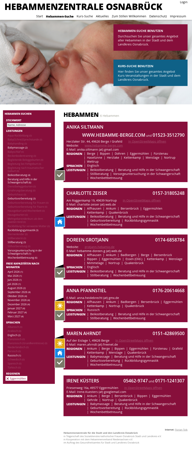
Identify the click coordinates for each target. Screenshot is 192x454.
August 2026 (17, 288)
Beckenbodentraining (22, 155)
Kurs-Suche (85, 16)
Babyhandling (17, 143)
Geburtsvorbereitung (22, 198)
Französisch (16, 339)
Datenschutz (158, 16)
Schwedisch (16, 359)
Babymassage (18, 147)
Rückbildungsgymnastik (23, 230)
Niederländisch (18, 347)
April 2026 (15, 271)
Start (39, 16)
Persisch (14, 351)
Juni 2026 (15, 279)
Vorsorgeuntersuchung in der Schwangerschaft (25, 252)
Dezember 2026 (19, 304)
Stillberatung (17, 242)
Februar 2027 (17, 312)
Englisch (14, 335)
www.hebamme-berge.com (104, 145)
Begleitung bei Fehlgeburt (24, 163)
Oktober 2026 (17, 296)
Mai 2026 (15, 275)
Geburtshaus (17, 194)
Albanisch (15, 327)
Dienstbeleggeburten (22, 186)
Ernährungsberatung (21, 190)
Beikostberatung (19, 175)
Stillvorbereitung (19, 246)
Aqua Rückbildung (20, 135)
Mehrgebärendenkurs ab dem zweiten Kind (25, 220)
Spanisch (14, 363)
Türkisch (14, 367)
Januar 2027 (16, 308)
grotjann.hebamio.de (100, 247)
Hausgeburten (18, 214)
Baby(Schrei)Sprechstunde (25, 139)
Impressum (178, 16)
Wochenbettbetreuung (22, 257)
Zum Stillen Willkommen (129, 16)
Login (184, 2)
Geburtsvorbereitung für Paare (27, 206)
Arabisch (14, 331)
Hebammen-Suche (60, 16)
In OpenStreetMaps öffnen (147, 141)
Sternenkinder (18, 234)
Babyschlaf (16, 151)
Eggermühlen (18, 378)
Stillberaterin (17, 238)
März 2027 (15, 316)
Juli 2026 (14, 284)
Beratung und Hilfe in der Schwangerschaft (22, 181)
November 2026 (19, 300)
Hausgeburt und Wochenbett (26, 210)
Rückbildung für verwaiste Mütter (29, 226)
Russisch (14, 355)
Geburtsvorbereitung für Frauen (28, 202)
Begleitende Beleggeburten (25, 159)
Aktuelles (102, 16)
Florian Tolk (181, 429)
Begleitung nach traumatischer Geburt (26, 169)
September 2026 (19, 292)
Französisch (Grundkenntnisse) (27, 343)
